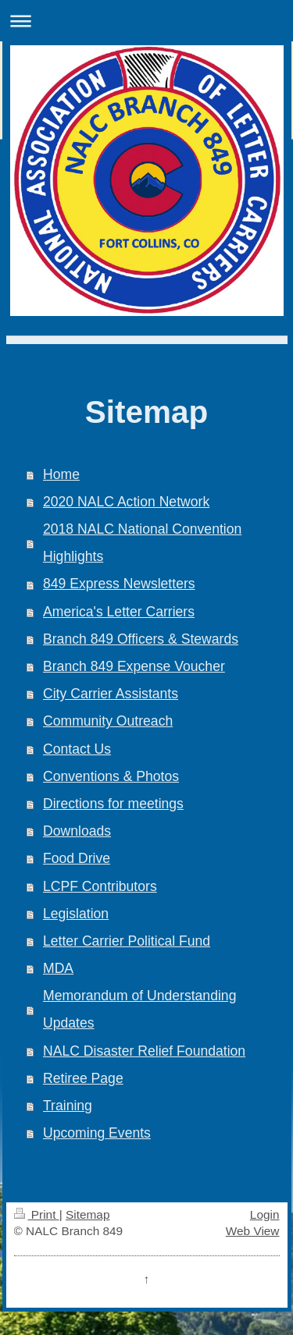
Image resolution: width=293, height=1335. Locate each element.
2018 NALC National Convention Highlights (142, 542)
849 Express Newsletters (119, 583)
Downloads (77, 831)
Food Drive (76, 858)
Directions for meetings (113, 803)
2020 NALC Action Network (126, 502)
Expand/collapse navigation (146, 20)
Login (265, 1214)
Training (67, 1105)
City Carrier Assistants (110, 693)
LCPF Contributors (100, 886)
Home (61, 474)
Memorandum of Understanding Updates (139, 1009)
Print (36, 1214)
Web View (253, 1230)
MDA (58, 968)
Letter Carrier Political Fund (126, 941)
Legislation (76, 913)
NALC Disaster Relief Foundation (144, 1051)
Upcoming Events (97, 1133)
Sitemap (87, 1214)
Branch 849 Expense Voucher (134, 666)
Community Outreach (108, 721)
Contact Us (77, 749)
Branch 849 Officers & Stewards (140, 639)
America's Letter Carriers (119, 612)
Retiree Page (83, 1078)
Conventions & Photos (111, 776)
